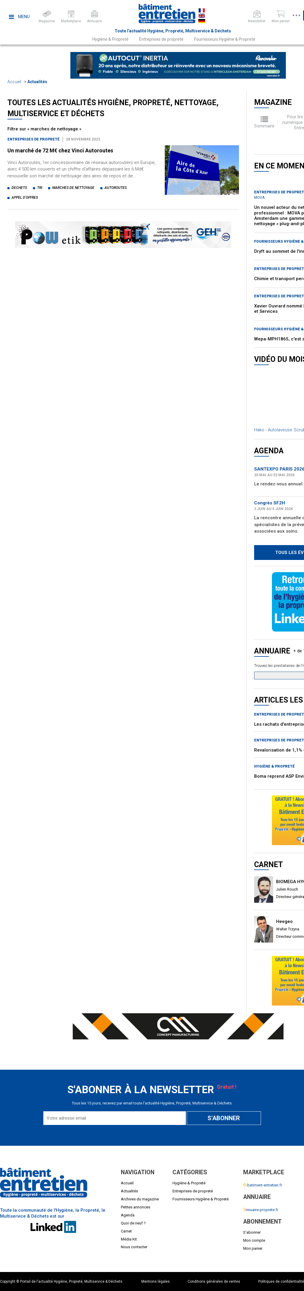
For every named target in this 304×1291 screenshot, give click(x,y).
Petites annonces (135, 1207)
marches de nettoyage (73, 188)
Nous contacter (134, 1247)
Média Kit (129, 1239)
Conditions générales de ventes (214, 1281)
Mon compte (254, 1240)
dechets (19, 188)
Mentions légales (155, 1281)
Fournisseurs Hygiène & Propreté (224, 39)
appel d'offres (25, 197)
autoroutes (115, 188)
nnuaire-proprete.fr (260, 1210)
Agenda (127, 1215)
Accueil (14, 81)
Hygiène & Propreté (110, 39)
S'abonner (252, 1232)
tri (39, 188)
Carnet (126, 1231)
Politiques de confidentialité (281, 1281)
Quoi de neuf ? (133, 1223)
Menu (19, 16)
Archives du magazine (140, 1199)
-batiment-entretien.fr (262, 1185)
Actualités (37, 81)
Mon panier (252, 1248)
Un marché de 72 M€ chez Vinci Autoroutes (60, 150)
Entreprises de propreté (161, 39)
